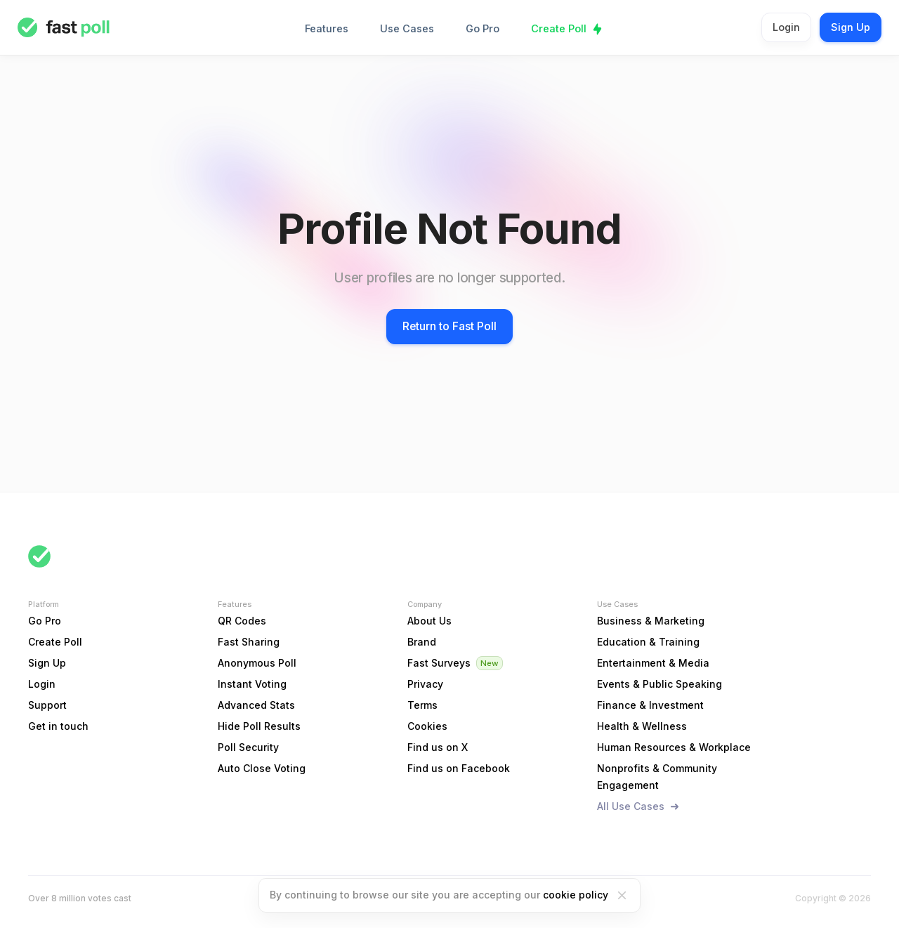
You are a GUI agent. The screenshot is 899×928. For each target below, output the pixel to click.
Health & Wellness (642, 726)
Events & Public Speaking (659, 684)
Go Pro (482, 28)
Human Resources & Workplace (674, 747)
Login (786, 27)
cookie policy (575, 895)
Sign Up (850, 27)
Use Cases (407, 28)
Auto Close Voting (262, 768)
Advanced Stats (256, 705)
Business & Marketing (650, 621)
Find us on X (437, 747)
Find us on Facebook (458, 768)
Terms (422, 705)
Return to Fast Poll (449, 326)
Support (47, 705)
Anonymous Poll (257, 663)
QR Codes (242, 621)
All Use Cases (630, 806)
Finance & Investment (650, 705)
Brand (421, 642)
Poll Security (248, 747)
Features (326, 28)
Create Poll (558, 28)
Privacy (425, 684)
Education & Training (648, 642)
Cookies (427, 726)
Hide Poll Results (259, 726)
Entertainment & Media (653, 663)
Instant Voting (252, 684)
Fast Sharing (249, 642)
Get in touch (58, 726)
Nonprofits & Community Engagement (657, 776)
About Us (429, 621)
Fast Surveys (439, 663)
